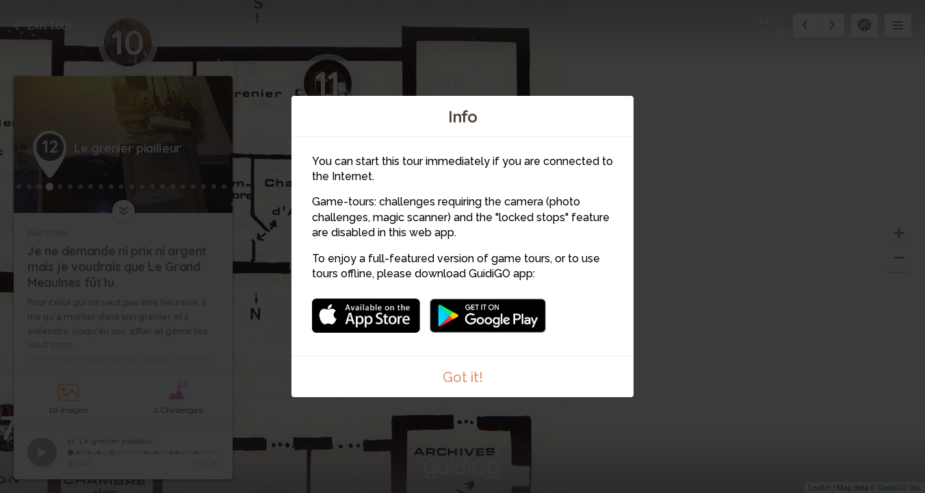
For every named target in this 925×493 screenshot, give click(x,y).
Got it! (463, 377)
